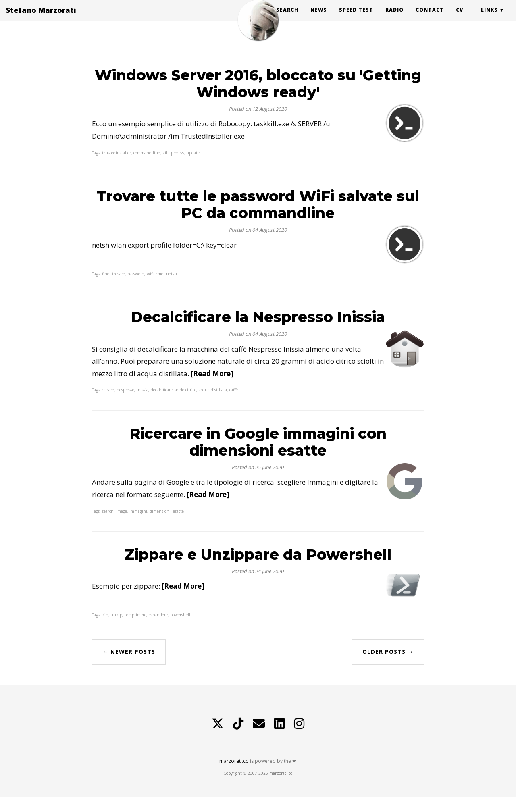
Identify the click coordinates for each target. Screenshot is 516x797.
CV (459, 18)
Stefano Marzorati (41, 18)
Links (489, 18)
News (318, 18)
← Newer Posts (128, 651)
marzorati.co (234, 760)
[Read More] (212, 373)
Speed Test (356, 18)
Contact (430, 18)
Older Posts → (388, 651)
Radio (394, 18)
